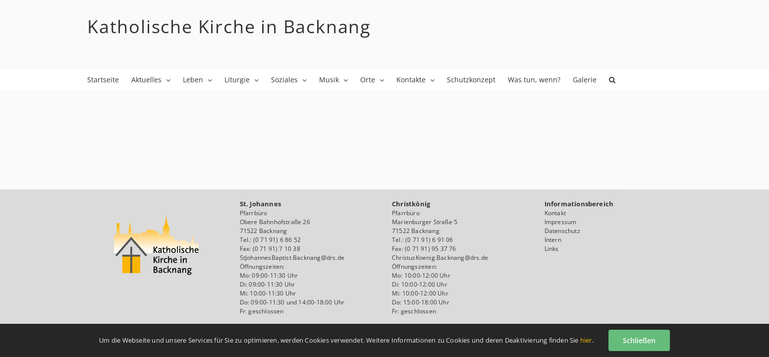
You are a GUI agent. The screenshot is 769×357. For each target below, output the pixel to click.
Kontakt (555, 213)
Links (552, 248)
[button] (136, 102)
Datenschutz (562, 231)
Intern (553, 240)
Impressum (561, 222)
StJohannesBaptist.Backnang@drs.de (292, 257)
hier (586, 340)
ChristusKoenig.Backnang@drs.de (440, 257)
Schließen (639, 340)
